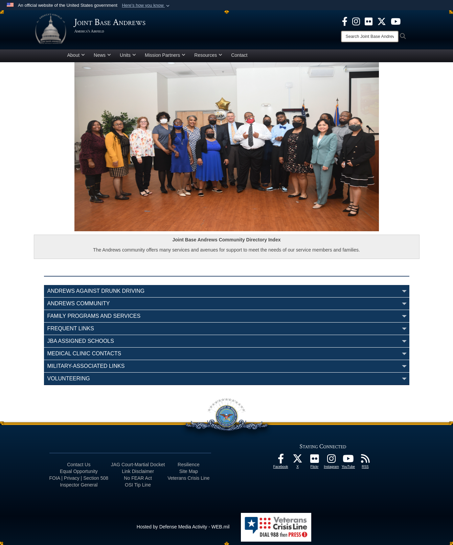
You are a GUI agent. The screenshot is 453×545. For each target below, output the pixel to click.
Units (128, 55)
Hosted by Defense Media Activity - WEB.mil (183, 526)
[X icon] (381, 21)
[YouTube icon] (396, 21)
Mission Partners (165, 55)
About (76, 55)
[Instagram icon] (356, 21)
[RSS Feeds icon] (365, 460)
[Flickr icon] (368, 21)
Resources (208, 55)
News (102, 55)
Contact (239, 55)
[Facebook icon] (344, 21)
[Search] (370, 36)
